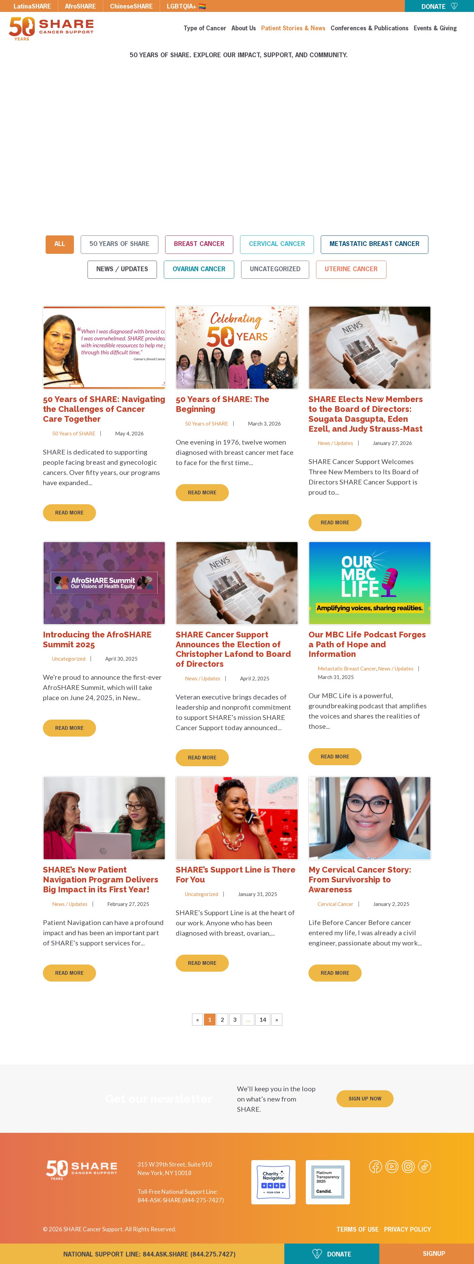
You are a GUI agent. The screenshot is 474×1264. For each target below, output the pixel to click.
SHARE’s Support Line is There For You (236, 874)
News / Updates (122, 269)
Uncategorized (275, 269)
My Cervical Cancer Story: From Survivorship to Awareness (360, 879)
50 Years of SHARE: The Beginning (222, 404)
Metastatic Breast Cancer (375, 244)
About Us (244, 29)
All (59, 244)
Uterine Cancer (351, 269)
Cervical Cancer (277, 244)
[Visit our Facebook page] (375, 1166)
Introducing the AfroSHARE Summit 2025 (97, 639)
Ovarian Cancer (199, 269)
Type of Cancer (205, 29)
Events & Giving (435, 29)
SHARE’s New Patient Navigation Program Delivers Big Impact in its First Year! (100, 879)
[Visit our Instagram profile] (408, 1166)
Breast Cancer (199, 244)
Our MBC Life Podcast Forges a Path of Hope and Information (367, 644)
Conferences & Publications (370, 29)
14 (264, 1018)
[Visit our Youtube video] (391, 1166)
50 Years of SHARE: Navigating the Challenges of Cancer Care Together (104, 409)
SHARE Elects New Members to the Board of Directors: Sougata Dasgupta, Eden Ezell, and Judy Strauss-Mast (366, 413)
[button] (365, 1098)
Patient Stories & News (293, 29)
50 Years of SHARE (119, 244)
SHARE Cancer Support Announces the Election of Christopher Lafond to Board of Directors (233, 649)
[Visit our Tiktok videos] (424, 1166)
